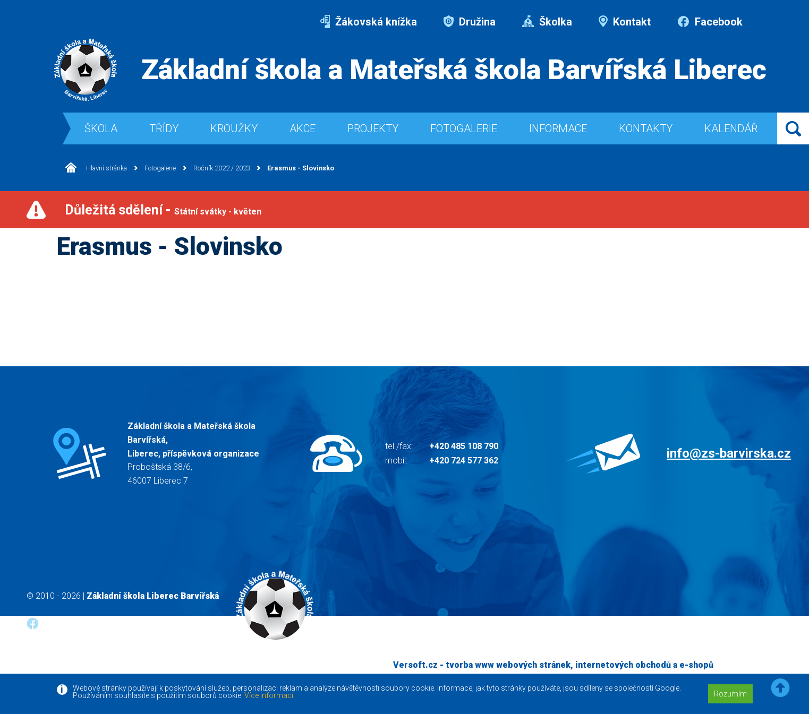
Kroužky (234, 128)
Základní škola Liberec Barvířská (153, 596)
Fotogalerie (463, 128)
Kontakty (645, 128)
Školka (547, 21)
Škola (100, 128)
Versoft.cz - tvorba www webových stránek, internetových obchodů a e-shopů (553, 665)
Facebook (710, 21)
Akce (302, 128)
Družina (470, 21)
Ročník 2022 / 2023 (240, 168)
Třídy (163, 128)
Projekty (372, 128)
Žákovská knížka (368, 21)
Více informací (268, 695)
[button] (780, 688)
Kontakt (625, 21)
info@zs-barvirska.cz (729, 453)
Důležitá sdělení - (163, 210)
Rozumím (730, 694)
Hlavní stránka (99, 168)
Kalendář (731, 128)
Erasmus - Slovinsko (327, 168)
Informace (558, 128)
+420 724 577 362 (463, 460)
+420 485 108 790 (463, 446)
